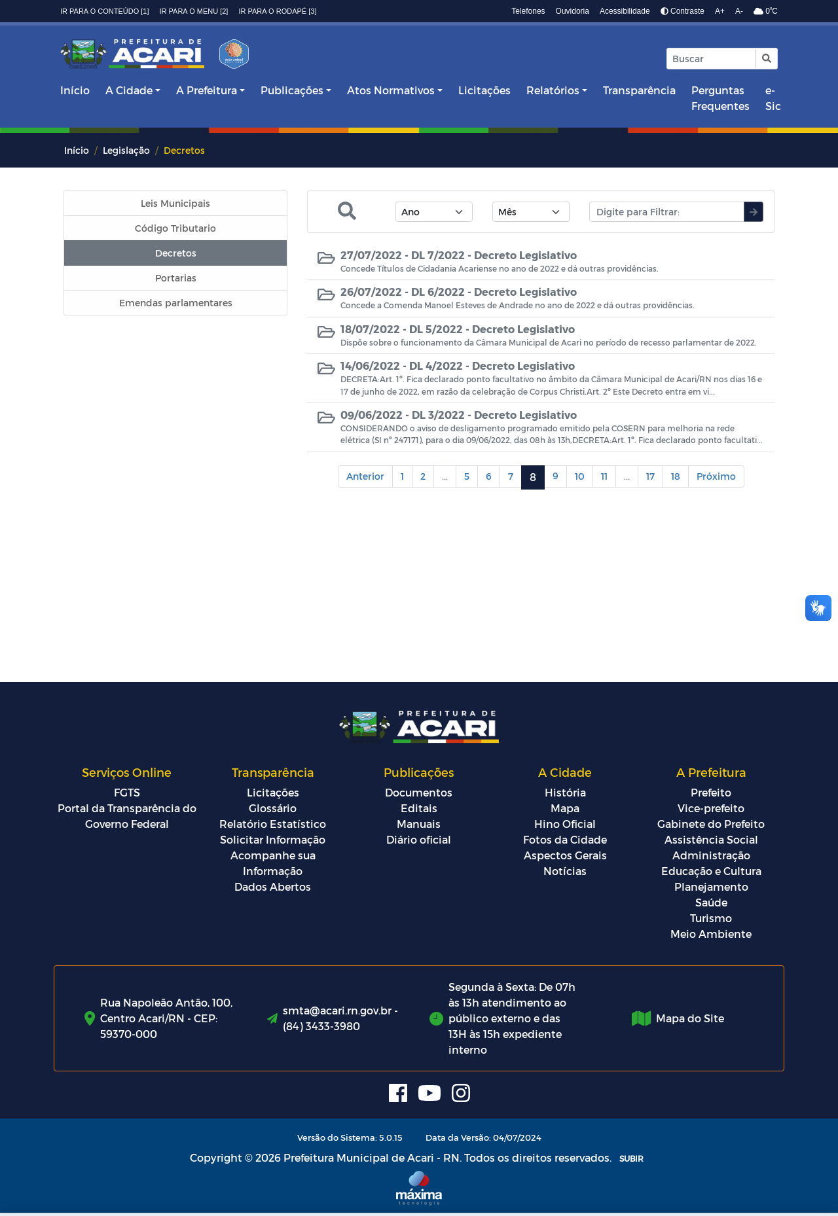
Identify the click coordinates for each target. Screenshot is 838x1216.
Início (75, 90)
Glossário (273, 808)
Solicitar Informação (272, 839)
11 (604, 476)
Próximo (716, 476)
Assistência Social (711, 839)
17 (650, 476)
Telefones (528, 11)
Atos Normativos (391, 90)
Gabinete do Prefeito (711, 823)
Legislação (126, 150)
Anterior (365, 476)
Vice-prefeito (711, 808)
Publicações (292, 90)
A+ (720, 11)
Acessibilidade (625, 11)
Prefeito (711, 792)
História (565, 792)
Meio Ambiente (711, 933)
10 (580, 476)
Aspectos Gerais (565, 855)
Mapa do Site (690, 1018)
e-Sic (773, 98)
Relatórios (552, 90)
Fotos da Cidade (565, 839)
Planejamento (711, 886)
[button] (765, 58)
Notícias (565, 871)
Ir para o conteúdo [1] (104, 11)
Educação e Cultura (711, 871)
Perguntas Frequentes (720, 98)
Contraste (682, 11)
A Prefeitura (206, 90)
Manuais (419, 823)
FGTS (127, 792)
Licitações (484, 90)
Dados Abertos (272, 886)
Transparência (639, 90)
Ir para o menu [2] (194, 11)
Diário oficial (418, 839)
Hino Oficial (565, 823)
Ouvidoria (572, 11)
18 (675, 476)
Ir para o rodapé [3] (277, 11)
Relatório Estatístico (272, 823)
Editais (419, 808)
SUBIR (631, 1158)
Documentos (418, 792)
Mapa (565, 808)
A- (739, 11)
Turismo (711, 918)
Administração (711, 855)
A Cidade (129, 90)
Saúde (711, 902)
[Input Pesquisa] (711, 58)
